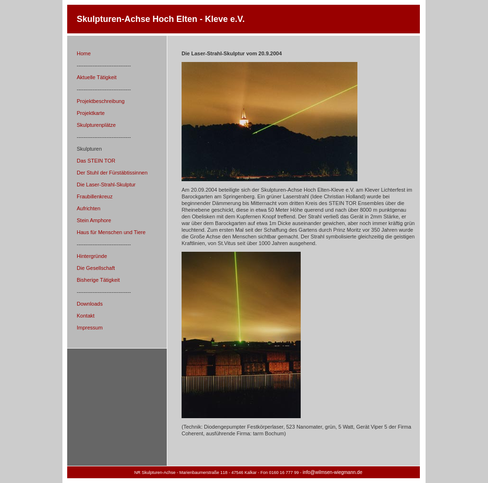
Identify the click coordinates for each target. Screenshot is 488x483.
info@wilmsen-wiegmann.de (332, 472)
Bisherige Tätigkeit (98, 280)
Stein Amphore (94, 220)
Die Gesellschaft (96, 268)
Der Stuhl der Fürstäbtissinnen (112, 172)
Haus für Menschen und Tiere (111, 232)
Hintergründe (92, 256)
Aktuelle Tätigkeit (97, 77)
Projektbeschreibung (100, 101)
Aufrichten (89, 208)
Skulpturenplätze (96, 125)
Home (84, 53)
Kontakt (85, 316)
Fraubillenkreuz (94, 196)
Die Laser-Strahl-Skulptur (106, 184)
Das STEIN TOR (96, 161)
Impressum (89, 327)
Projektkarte (91, 113)
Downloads (89, 304)
